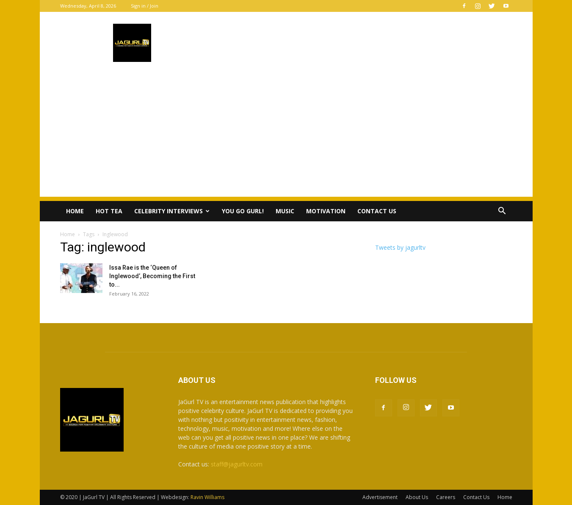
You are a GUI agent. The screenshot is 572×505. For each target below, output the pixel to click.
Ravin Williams (208, 497)
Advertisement (380, 497)
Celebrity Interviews (172, 211)
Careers (445, 497)
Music (285, 211)
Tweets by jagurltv (400, 247)
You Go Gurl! (243, 211)
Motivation (325, 211)
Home (75, 211)
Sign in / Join (144, 6)
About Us (417, 497)
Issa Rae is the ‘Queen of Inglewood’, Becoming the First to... (152, 276)
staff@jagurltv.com (237, 464)
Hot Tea (109, 211)
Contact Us (376, 211)
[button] (502, 212)
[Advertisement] (286, 137)
